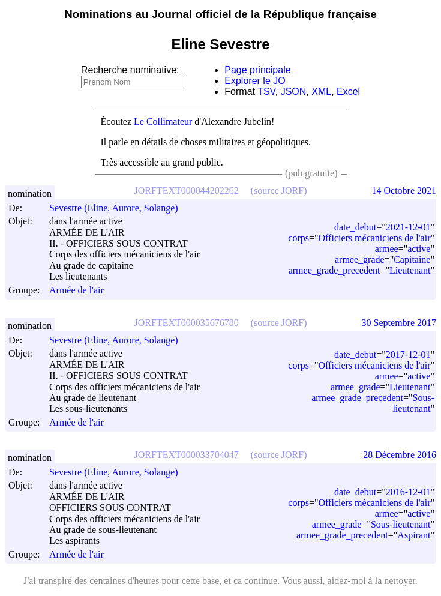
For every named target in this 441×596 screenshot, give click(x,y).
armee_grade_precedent (334, 270)
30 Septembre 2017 (399, 323)
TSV (266, 91)
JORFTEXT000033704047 (186, 455)
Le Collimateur (163, 121)
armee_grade (360, 259)
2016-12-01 (408, 492)
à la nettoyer (391, 581)
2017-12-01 (408, 354)
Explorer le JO (254, 81)
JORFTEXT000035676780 (186, 323)
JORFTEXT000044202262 (186, 190)
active (418, 249)
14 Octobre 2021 (403, 190)
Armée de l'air (76, 290)
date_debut (355, 227)
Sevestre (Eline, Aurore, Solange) (119, 208)
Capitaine (412, 259)
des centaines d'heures (117, 581)
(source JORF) (279, 190)
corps (298, 238)
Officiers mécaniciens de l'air (375, 238)
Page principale (257, 70)
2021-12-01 (408, 227)
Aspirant (413, 535)
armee (386, 249)
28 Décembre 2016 (399, 455)
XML (321, 91)
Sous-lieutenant (413, 403)
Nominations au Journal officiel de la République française (220, 14)
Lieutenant (409, 270)
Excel (348, 91)
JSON (294, 91)
